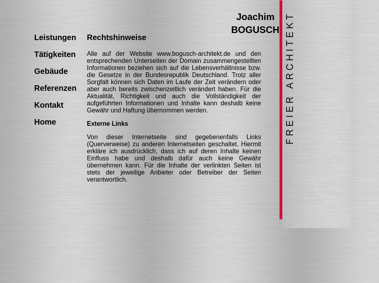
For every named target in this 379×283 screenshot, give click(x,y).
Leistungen (55, 37)
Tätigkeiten (55, 54)
